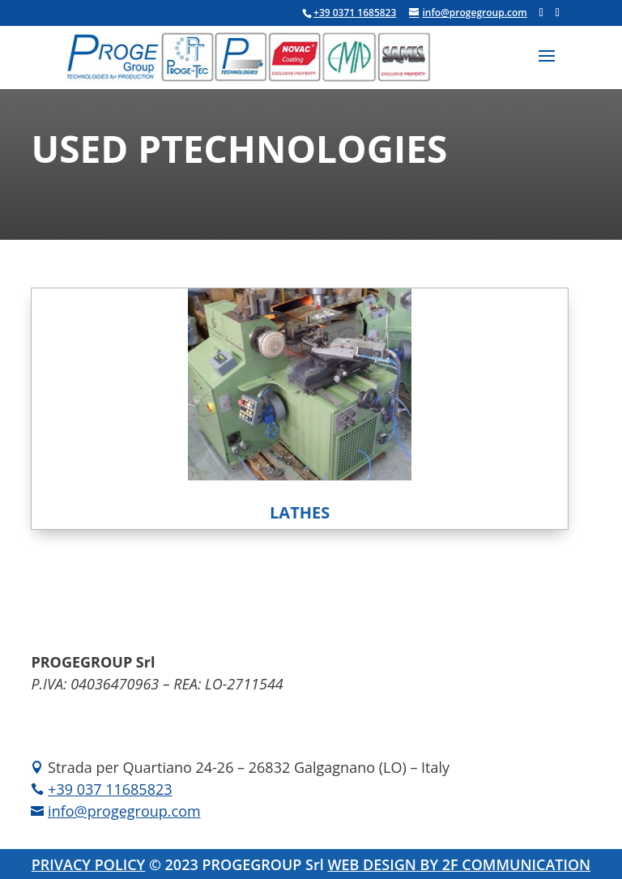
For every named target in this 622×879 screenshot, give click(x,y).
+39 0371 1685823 (354, 12)
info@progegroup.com (124, 811)
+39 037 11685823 (110, 789)
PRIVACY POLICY (88, 864)
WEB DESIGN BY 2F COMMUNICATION (458, 864)
